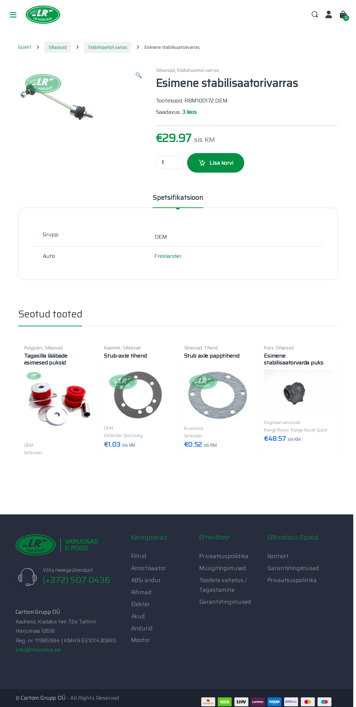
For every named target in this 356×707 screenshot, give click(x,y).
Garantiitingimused (225, 601)
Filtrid (139, 556)
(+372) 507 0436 (76, 580)
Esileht (24, 47)
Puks (268, 347)
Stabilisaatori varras (107, 47)
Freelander (167, 256)
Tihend (211, 347)
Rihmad (141, 592)
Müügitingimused (223, 568)
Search (315, 15)
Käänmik (112, 347)
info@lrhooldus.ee (38, 649)
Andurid (142, 628)
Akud (138, 616)
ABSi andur (146, 580)
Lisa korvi (221, 163)
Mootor (140, 639)
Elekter (140, 604)
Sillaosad (57, 47)
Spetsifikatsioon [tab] (178, 198)
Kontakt (278, 556)
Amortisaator (148, 568)
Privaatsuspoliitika (224, 556)
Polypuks (33, 347)
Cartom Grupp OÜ (43, 698)
